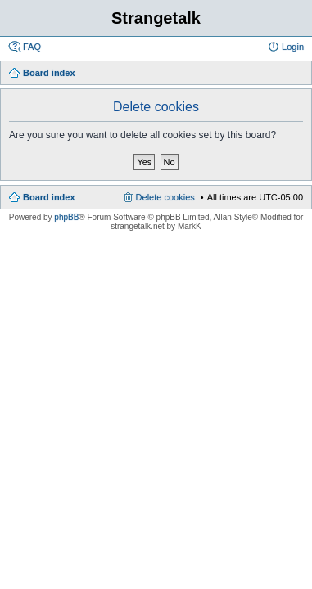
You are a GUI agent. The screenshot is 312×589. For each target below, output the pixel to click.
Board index (49, 197)
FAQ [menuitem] (32, 47)
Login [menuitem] (293, 47)
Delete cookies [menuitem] (165, 197)
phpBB (66, 217)
